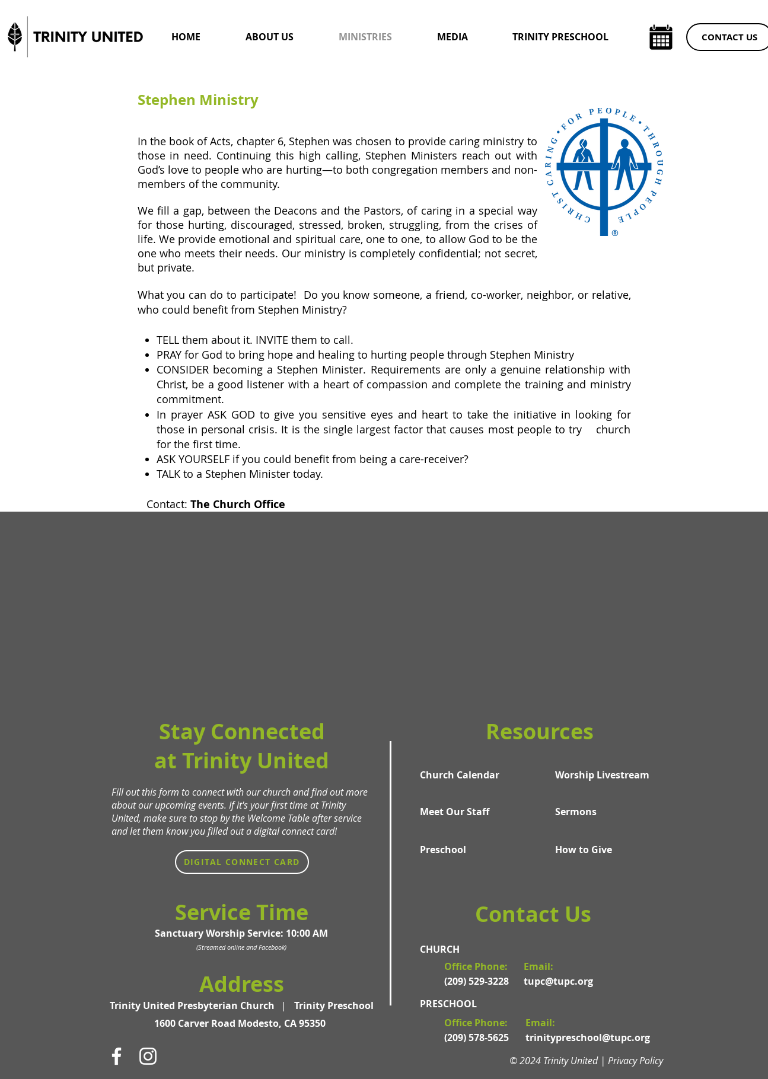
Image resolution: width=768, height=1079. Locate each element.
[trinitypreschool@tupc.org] (587, 1037)
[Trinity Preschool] (334, 1005)
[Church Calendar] (467, 775)
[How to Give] (602, 849)
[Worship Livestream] (602, 775)
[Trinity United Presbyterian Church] (194, 1005)
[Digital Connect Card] (242, 862)
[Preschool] (467, 849)
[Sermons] (602, 812)
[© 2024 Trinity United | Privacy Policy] (592, 1061)
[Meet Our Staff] (467, 812)
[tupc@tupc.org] (562, 981)
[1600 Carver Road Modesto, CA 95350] (241, 1023)
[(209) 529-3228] (478, 981)
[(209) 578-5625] (478, 1037)
